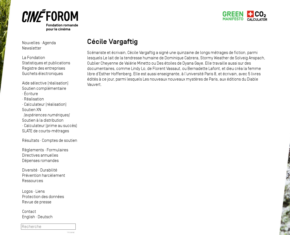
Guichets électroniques (42, 73)
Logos (27, 191)
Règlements (33, 149)
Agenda (49, 42)
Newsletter (31, 48)
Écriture (31, 93)
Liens (40, 191)
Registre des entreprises (43, 68)
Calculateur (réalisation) (45, 104)
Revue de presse (36, 201)
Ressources (32, 180)
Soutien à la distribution (42, 120)
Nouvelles (31, 42)
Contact (29, 211)
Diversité (29, 170)
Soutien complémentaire (44, 88)
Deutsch (45, 216)
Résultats (30, 140)
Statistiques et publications (46, 62)
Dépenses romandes (40, 160)
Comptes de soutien (59, 140)
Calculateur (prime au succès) (50, 125)
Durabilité (48, 170)
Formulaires (57, 149)
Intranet (71, 232)
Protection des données (43, 196)
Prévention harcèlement (43, 175)
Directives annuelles (40, 155)
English (28, 216)
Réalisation (34, 99)
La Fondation (33, 57)
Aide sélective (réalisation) (45, 83)
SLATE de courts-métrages (45, 130)
